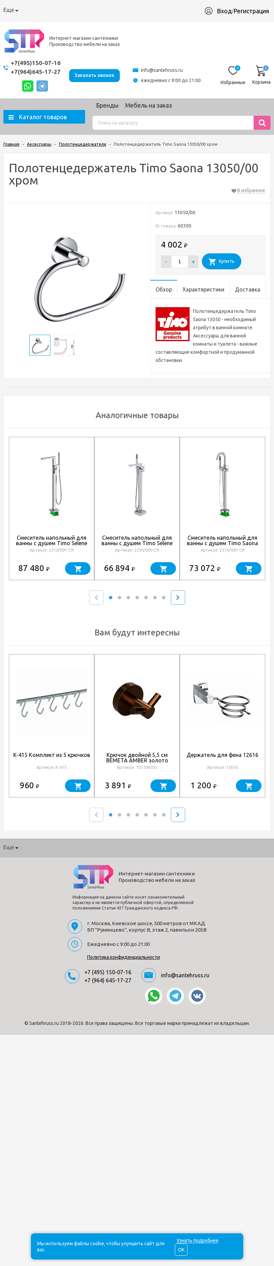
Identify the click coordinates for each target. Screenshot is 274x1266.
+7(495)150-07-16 (36, 63)
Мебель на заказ (148, 105)
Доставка (88, 10)
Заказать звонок (94, 75)
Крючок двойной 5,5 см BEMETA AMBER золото (137, 757)
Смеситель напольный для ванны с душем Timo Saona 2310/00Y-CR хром (222, 543)
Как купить (55, 10)
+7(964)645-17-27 (36, 71)
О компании (18, 10)
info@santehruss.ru (162, 70)
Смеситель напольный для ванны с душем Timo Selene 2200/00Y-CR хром (137, 543)
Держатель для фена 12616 (222, 755)
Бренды (107, 105)
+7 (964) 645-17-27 (107, 980)
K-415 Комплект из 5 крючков (51, 755)
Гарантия (120, 10)
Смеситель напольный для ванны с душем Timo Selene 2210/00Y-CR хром (51, 543)
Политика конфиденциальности (123, 957)
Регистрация (254, 10)
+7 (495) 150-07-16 (107, 972)
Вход (227, 10)
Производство (158, 10)
